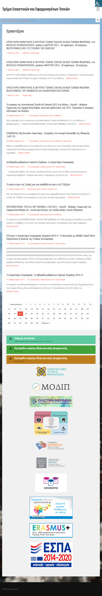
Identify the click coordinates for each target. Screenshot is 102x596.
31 (15, 314)
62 (20, 323)
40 (65, 314)
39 (60, 314)
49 (32, 318)
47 (20, 318)
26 (71, 309)
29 (88, 309)
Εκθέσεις (26, 53)
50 (37, 318)
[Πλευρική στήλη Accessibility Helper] (98, 3)
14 (90, 304)
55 (65, 318)
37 (48, 314)
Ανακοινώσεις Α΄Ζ (47, 167)
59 (88, 318)
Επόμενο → (46, 323)
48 (26, 318)
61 (15, 323)
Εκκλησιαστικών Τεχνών (37, 189)
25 (65, 309)
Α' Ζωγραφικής (34, 167)
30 (9, 314)
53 (54, 318)
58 (82, 318)
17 (20, 309)
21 (43, 309)
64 (32, 323)
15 (9, 309)
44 (88, 314)
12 (79, 304)
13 (85, 304)
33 (26, 314)
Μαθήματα (13, 20)
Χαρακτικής (35, 53)
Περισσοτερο (72, 78)
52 (48, 318)
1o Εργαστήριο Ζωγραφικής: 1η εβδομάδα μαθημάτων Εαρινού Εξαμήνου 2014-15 (44, 274)
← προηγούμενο (15, 304)
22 (48, 309)
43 (82, 314)
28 (82, 309)
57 (76, 318)
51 (43, 318)
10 (68, 304)
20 (37, 309)
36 (43, 314)
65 (37, 323)
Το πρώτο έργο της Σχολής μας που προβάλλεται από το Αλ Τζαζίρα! (38, 184)
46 (15, 318)
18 (26, 309)
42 (76, 314)
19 (32, 309)
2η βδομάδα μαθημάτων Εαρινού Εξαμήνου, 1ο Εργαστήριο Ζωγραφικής (40, 162)
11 (73, 304)
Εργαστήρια (23, 20)
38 (54, 314)
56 (71, 318)
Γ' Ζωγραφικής (33, 115)
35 (37, 314)
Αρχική (4, 20)
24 (60, 309)
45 (9, 318)
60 (9, 323)
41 (71, 314)
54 (60, 318)
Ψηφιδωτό (52, 189)
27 (76, 309)
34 (32, 314)
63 (26, 323)
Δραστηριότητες (47, 115)
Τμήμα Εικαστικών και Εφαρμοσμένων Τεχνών (36, 9)
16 (15, 309)
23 (54, 309)
